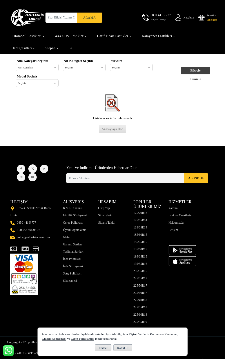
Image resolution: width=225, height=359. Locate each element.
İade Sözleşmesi (73, 266)
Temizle (195, 79)
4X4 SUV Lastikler (71, 36)
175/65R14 (140, 220)
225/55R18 (140, 307)
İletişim (173, 230)
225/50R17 (140, 285)
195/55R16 (140, 263)
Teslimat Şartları (73, 251)
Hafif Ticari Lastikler (114, 36)
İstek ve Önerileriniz (181, 215)
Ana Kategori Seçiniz (32, 61)
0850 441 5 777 (26, 222)
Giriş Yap (104, 208)
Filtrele (195, 70)
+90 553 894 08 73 (28, 230)
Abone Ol (196, 178)
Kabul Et (122, 348)
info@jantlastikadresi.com (33, 237)
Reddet (103, 348)
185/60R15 (140, 234)
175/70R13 (140, 213)
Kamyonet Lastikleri (158, 36)
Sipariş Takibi (106, 222)
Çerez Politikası (73, 222)
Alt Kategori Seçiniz (78, 61)
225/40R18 (140, 300)
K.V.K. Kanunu (72, 208)
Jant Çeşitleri (24, 48)
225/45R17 (140, 278)
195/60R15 (140, 249)
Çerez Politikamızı (82, 338)
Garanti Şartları (72, 244)
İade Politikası (72, 259)
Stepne (51, 48)
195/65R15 (140, 256)
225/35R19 (140, 322)
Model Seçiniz (27, 76)
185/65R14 (140, 227)
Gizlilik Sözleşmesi (75, 215)
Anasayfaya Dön (112, 129)
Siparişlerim (105, 215)
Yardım (173, 208)
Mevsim (116, 61)
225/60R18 (140, 314)
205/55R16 (140, 271)
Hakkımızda (176, 222)
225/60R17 (140, 293)
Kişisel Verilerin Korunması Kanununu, (153, 334)
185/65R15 (140, 242)
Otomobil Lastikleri (29, 36)
